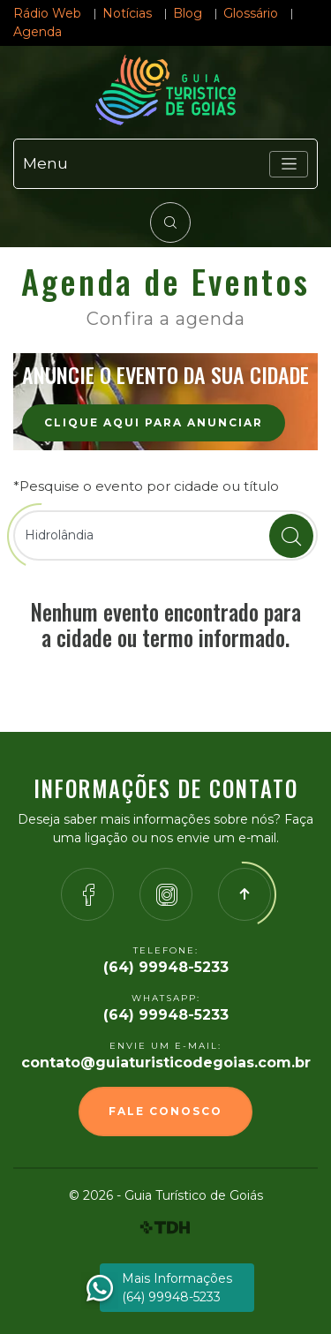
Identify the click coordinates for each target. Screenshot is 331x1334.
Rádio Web (47, 13)
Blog (187, 13)
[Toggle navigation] (288, 164)
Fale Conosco (165, 1111)
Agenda (37, 32)
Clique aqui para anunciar (153, 422)
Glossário (250, 13)
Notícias (127, 13)
